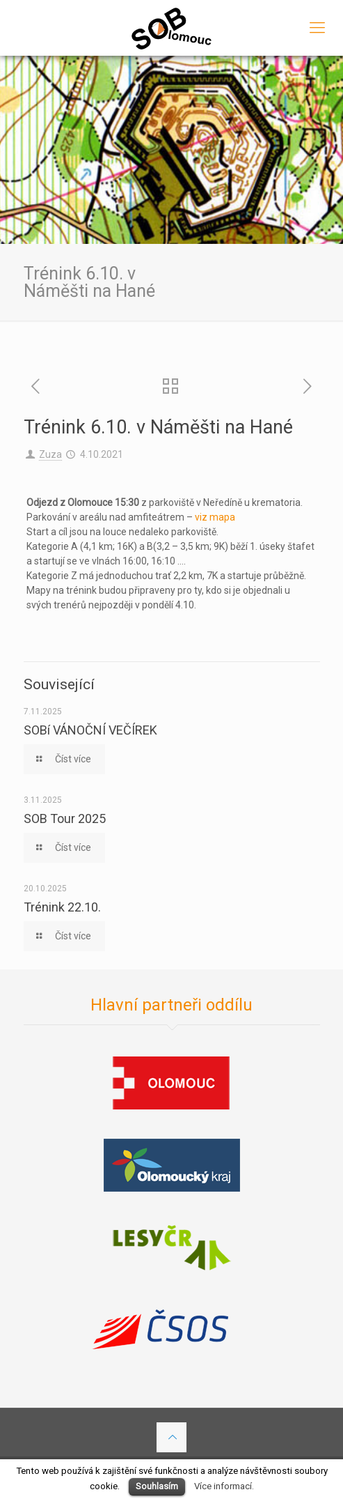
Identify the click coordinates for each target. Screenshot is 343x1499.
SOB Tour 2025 (65, 818)
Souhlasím (157, 1486)
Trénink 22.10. (62, 907)
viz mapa (215, 517)
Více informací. (224, 1486)
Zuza (50, 454)
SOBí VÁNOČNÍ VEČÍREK (90, 730)
